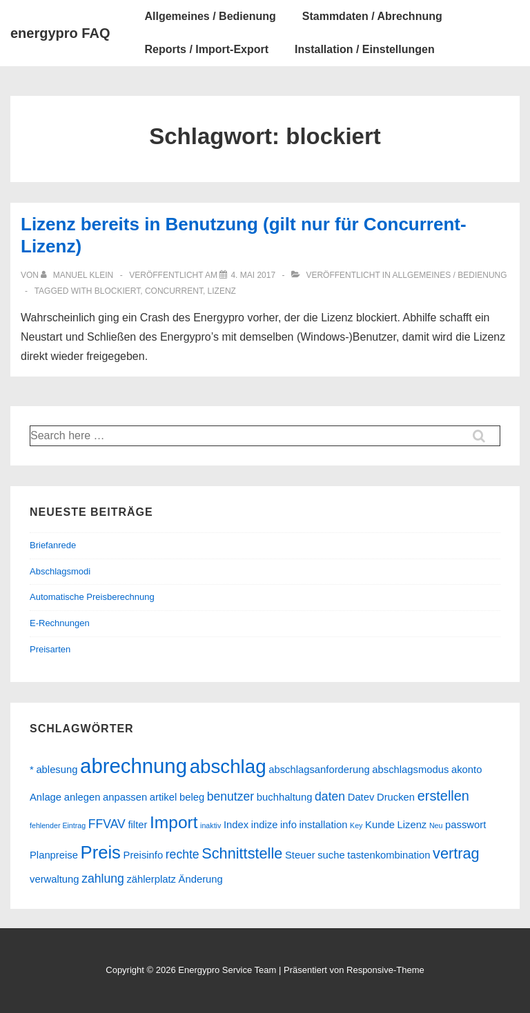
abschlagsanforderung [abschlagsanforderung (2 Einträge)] (318, 769)
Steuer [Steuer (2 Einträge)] (300, 855)
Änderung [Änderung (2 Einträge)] (201, 879)
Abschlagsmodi (60, 571)
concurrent (174, 291)
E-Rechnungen (60, 623)
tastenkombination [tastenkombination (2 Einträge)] (388, 855)
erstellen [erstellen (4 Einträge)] (443, 795)
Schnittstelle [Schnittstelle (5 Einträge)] (242, 853)
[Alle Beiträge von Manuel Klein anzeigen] (78, 275)
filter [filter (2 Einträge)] (137, 824)
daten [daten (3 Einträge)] (330, 796)
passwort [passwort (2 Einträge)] (465, 824)
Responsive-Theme (385, 970)
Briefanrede (53, 545)
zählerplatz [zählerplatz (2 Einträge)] (151, 879)
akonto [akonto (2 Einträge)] (466, 769)
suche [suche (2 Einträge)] (331, 855)
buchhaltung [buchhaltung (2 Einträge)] (285, 797)
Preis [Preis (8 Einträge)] (101, 852)
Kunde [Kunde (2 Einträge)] (380, 824)
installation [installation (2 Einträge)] (324, 824)
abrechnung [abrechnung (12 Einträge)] (133, 765)
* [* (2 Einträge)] (32, 769)
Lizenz (222, 291)
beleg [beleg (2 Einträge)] (191, 797)
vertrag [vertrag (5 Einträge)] (456, 853)
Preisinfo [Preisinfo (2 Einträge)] (144, 855)
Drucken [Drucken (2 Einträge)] (396, 797)
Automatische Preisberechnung (92, 597)
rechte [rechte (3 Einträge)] (182, 854)
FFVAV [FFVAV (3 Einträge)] (107, 824)
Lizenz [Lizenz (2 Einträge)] (412, 824)
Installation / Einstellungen (365, 49)
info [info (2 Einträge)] (288, 824)
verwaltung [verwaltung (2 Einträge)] (54, 879)
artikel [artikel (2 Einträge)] (163, 797)
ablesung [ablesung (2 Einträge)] (56, 769)
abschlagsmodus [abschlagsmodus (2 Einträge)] (410, 769)
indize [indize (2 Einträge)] (264, 824)
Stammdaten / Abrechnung (372, 16)
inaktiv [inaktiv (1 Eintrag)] (210, 825)
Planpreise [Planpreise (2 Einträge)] (54, 855)
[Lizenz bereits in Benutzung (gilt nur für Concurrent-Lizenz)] (252, 275)
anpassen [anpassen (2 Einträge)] (125, 797)
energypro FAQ (60, 33)
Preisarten (50, 649)
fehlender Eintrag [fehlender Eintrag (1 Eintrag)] (58, 825)
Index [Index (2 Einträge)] (236, 824)
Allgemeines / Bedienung (209, 16)
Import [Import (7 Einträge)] (173, 822)
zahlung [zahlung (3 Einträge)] (102, 878)
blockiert (117, 291)
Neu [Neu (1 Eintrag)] (436, 825)
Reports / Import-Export (206, 49)
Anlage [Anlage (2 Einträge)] (45, 797)
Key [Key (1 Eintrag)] (356, 825)
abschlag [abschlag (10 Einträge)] (228, 766)
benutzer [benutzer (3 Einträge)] (230, 796)
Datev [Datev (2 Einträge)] (361, 797)
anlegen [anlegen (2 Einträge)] (82, 797)
